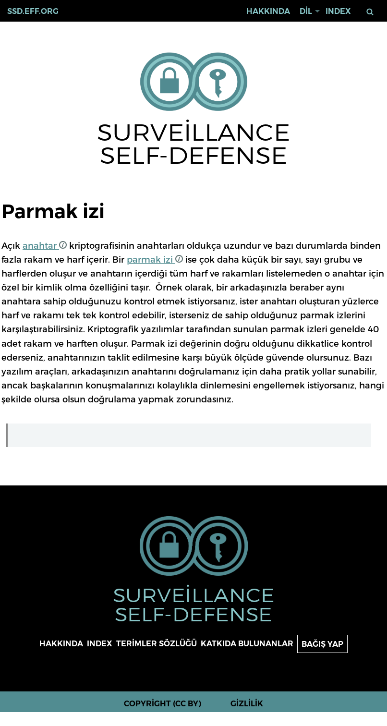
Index (338, 11)
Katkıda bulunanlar (247, 643)
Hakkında (268, 11)
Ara (370, 11)
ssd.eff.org (33, 11)
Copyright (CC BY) (162, 703)
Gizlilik (246, 703)
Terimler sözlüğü (156, 643)
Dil (306, 11)
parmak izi (155, 259)
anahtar (45, 245)
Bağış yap (322, 644)
